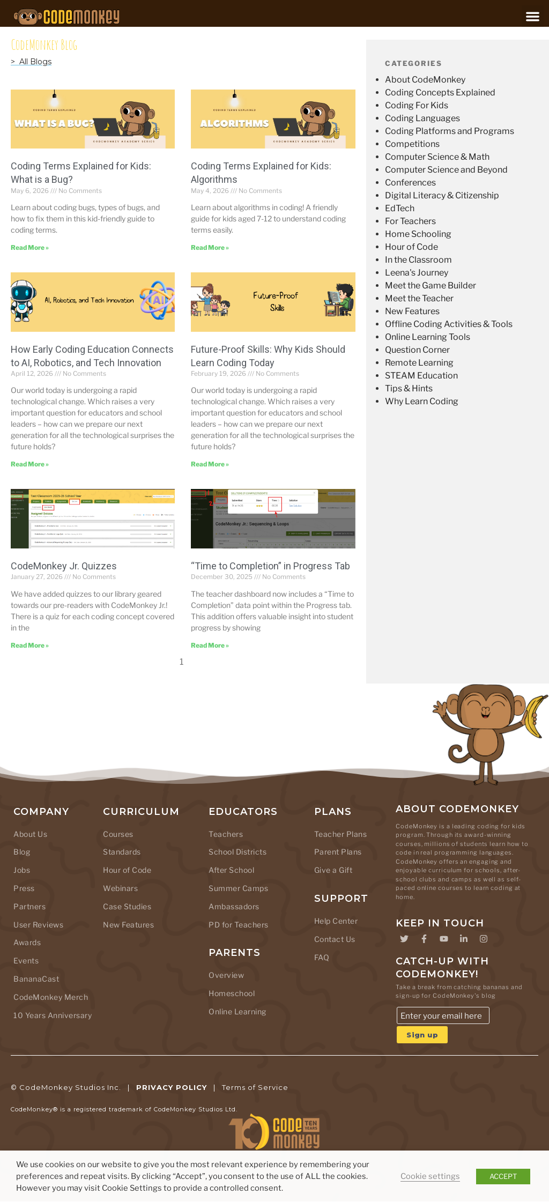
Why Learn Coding (421, 401)
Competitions (412, 144)
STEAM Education (421, 375)
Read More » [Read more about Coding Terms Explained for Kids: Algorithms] (210, 247)
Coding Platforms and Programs (449, 131)
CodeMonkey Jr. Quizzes (64, 566)
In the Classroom (418, 260)
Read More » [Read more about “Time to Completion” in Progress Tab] (210, 645)
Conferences (410, 182)
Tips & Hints (409, 388)
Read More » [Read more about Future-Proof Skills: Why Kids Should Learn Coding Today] (210, 464)
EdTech (399, 208)
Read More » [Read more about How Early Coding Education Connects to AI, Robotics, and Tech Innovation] (30, 464)
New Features (412, 311)
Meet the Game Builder (430, 285)
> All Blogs (31, 61)
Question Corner (417, 350)
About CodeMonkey (425, 80)
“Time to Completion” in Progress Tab (270, 566)
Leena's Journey (416, 273)
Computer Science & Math (437, 157)
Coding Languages (422, 118)
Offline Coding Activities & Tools (449, 324)
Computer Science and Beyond (446, 170)
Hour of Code (411, 247)
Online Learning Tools (427, 337)
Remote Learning (419, 363)
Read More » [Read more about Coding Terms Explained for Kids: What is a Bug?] (30, 247)
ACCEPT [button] (503, 1176)
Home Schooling (418, 234)
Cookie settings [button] (430, 1176)
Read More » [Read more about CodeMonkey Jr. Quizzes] (30, 645)
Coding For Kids (416, 105)
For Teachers (410, 221)
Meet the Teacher (419, 298)
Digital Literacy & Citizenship (442, 195)
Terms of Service (255, 1087)
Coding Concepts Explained (440, 92)
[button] (533, 16)
